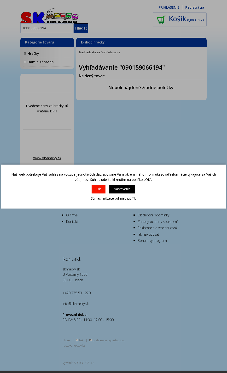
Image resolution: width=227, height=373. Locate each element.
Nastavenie (122, 189)
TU (134, 198)
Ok (99, 189)
